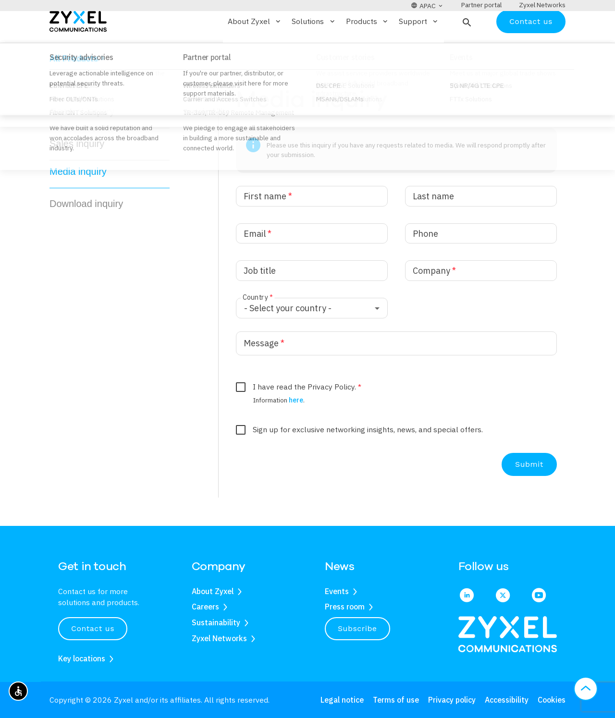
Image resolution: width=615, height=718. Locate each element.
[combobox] (312, 336)
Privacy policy (452, 700)
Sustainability (216, 622)
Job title (260, 298)
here (296, 428)
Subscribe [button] (357, 628)
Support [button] (419, 49)
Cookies (552, 700)
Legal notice (342, 700)
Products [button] (367, 49)
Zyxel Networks (219, 638)
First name (268, 224)
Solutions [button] (314, 49)
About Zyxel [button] (255, 49)
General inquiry (81, 139)
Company (434, 298)
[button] (465, 49)
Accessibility (507, 700)
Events (337, 591)
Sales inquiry (76, 172)
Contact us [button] (92, 628)
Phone (425, 261)
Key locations (81, 658)
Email (257, 261)
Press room (345, 606)
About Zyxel (213, 591)
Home (58, 83)
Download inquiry (86, 232)
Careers (205, 606)
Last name (433, 224)
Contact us (531, 49)
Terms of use (396, 700)
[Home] (78, 48)
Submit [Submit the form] (529, 492)
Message (264, 371)
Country (257, 325)
